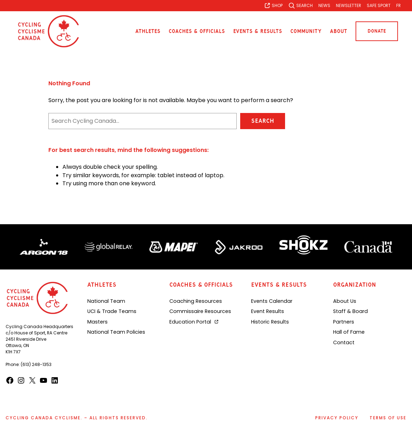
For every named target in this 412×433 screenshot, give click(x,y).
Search (262, 121)
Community (306, 31)
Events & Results (257, 31)
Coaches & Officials (197, 31)
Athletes (147, 31)
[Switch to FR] (398, 6)
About (338, 31)
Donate (376, 31)
